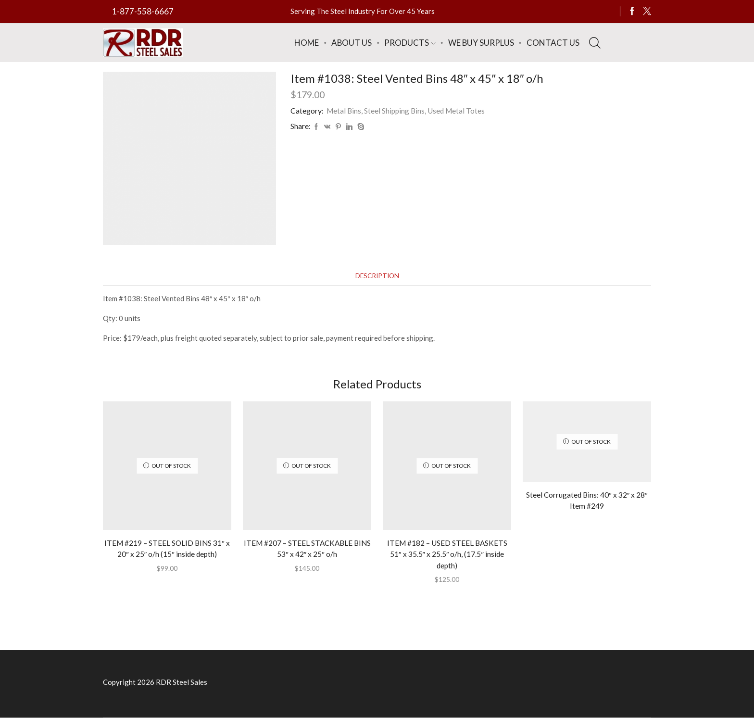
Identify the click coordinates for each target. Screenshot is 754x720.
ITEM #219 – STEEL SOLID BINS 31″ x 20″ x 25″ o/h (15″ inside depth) (167, 549)
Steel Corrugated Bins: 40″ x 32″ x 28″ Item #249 (587, 501)
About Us (351, 43)
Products (409, 43)
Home (306, 43)
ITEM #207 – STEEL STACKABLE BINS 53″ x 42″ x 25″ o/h (307, 549)
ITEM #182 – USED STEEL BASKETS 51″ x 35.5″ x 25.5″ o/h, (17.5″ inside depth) (447, 555)
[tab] (377, 276)
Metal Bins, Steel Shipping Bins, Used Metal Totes (408, 110)
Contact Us (553, 43)
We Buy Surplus (481, 43)
